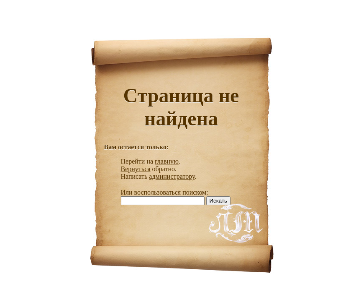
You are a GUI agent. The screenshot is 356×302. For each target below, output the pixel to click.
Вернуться (136, 168)
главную (167, 161)
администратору (172, 176)
